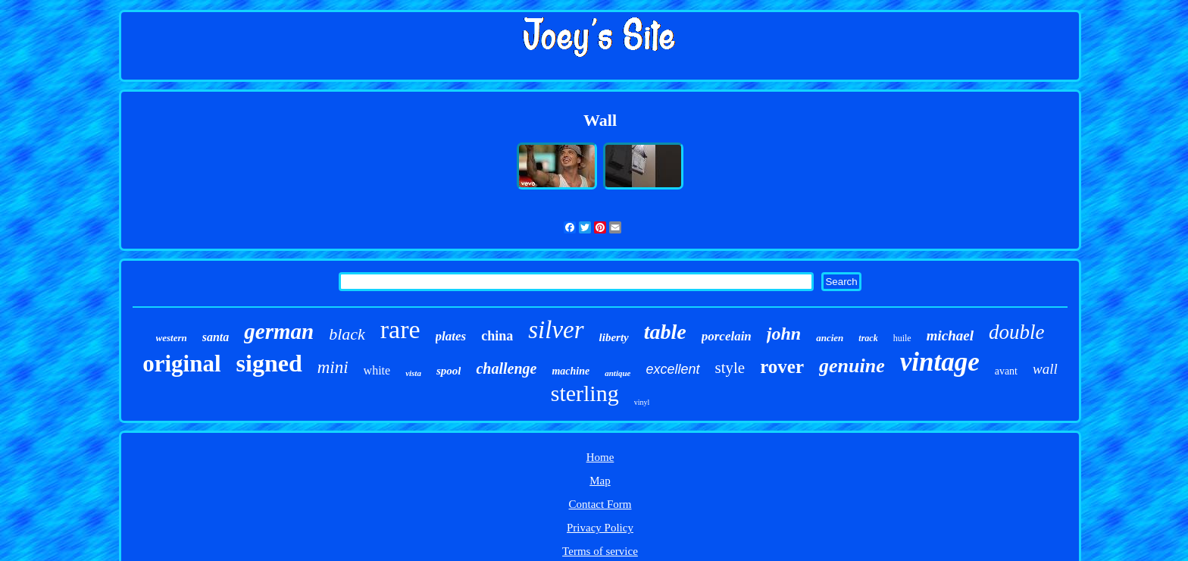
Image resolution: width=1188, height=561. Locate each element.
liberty (614, 337)
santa (216, 337)
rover (782, 366)
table (665, 331)
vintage (940, 362)
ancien (829, 337)
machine (570, 371)
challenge (506, 368)
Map (600, 481)
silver (555, 329)
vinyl (642, 402)
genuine (852, 366)
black (347, 333)
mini (333, 367)
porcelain (727, 336)
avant (1006, 371)
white (377, 370)
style (730, 368)
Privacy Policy (600, 528)
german (279, 331)
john (784, 333)
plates (451, 336)
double (1017, 332)
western (171, 337)
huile (902, 338)
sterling (585, 393)
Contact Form (600, 504)
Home (600, 457)
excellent (672, 369)
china (497, 335)
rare (400, 329)
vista (413, 373)
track (867, 338)
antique (617, 373)
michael (950, 335)
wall (1045, 369)
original (181, 363)
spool (448, 371)
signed (269, 363)
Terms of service (600, 551)
